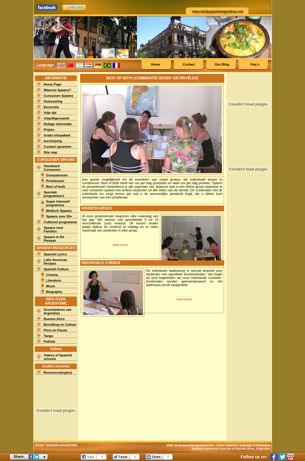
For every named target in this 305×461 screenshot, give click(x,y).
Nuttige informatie (58, 124)
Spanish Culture (56, 269)
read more (120, 244)
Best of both (55, 186)
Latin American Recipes (55, 261)
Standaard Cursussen (52, 167)
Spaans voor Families (53, 229)
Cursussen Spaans (58, 95)
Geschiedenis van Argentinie (58, 311)
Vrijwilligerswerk (56, 118)
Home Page (53, 84)
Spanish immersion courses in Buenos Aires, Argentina (231, 448)
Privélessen (55, 181)
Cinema (52, 275)
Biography (54, 292)
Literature (53, 280)
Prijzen (49, 129)
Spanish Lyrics (55, 254)
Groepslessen (57, 175)
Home (156, 64)
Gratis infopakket (57, 135)
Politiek (49, 341)
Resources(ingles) (58, 372)
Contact (189, 64)
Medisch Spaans (59, 210)
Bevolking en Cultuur (60, 324)
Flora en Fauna (55, 330)
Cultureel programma (60, 222)
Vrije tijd (50, 112)
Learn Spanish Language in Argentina (243, 445)
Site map (50, 152)
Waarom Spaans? (57, 90)
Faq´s (254, 64)
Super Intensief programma (58, 203)
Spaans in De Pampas (54, 238)
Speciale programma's (54, 194)
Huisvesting (53, 101)
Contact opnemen (57, 146)
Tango (48, 336)
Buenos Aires (54, 319)
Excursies (51, 107)
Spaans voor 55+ (59, 216)
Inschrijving (53, 141)
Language (45, 65)
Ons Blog (222, 64)
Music (50, 286)
